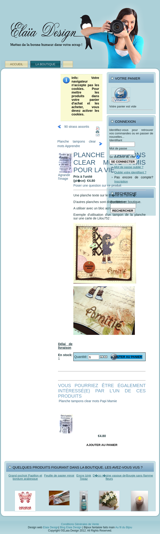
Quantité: (81, 357)
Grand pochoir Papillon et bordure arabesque (25, 477)
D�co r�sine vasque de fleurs (109, 477)
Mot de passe (118, 148)
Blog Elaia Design (71, 527)
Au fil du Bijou (123, 527)
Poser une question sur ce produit (97, 185)
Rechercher (118, 201)
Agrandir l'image (65, 175)
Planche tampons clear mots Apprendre (76, 144)
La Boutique (45, 64)
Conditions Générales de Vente (80, 524)
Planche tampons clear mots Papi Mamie (88, 401)
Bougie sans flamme (139, 475)
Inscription (121, 181)
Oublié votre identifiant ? (130, 172)
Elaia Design (50, 527)
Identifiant (115, 140)
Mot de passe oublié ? (128, 167)
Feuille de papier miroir (59, 475)
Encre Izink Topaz (83, 477)
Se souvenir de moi (122, 157)
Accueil (16, 64)
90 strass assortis (76, 126)
